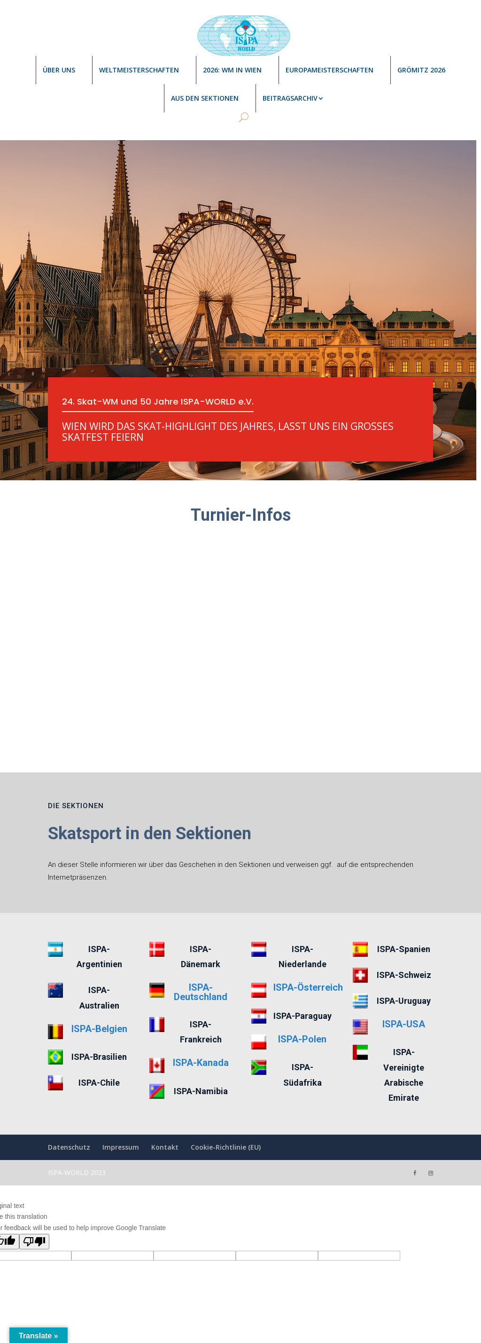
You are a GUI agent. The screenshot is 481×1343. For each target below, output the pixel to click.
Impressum (120, 1106)
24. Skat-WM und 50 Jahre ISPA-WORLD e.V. (164, 402)
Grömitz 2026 (421, 69)
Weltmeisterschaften (139, 69)
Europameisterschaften (329, 69)
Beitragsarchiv (290, 98)
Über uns (59, 69)
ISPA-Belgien (99, 987)
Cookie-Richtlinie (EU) (226, 1106)
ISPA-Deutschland (200, 951)
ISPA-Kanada (201, 1021)
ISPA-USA (403, 982)
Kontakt (164, 1106)
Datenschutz (69, 1106)
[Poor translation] (34, 1200)
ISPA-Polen (302, 997)
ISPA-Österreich (308, 946)
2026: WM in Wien (232, 69)
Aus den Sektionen (205, 98)
